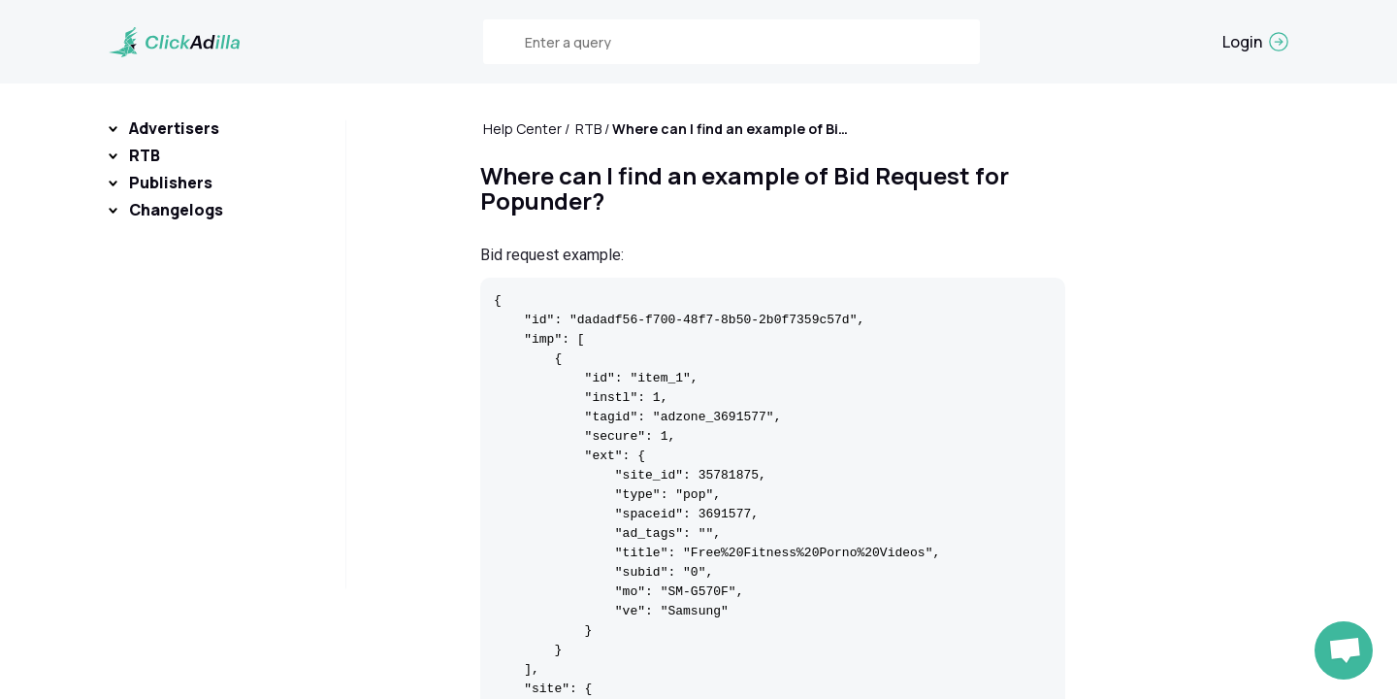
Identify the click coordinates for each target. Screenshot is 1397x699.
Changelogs (176, 209)
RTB (144, 155)
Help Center (522, 128)
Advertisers (174, 128)
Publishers (170, 182)
